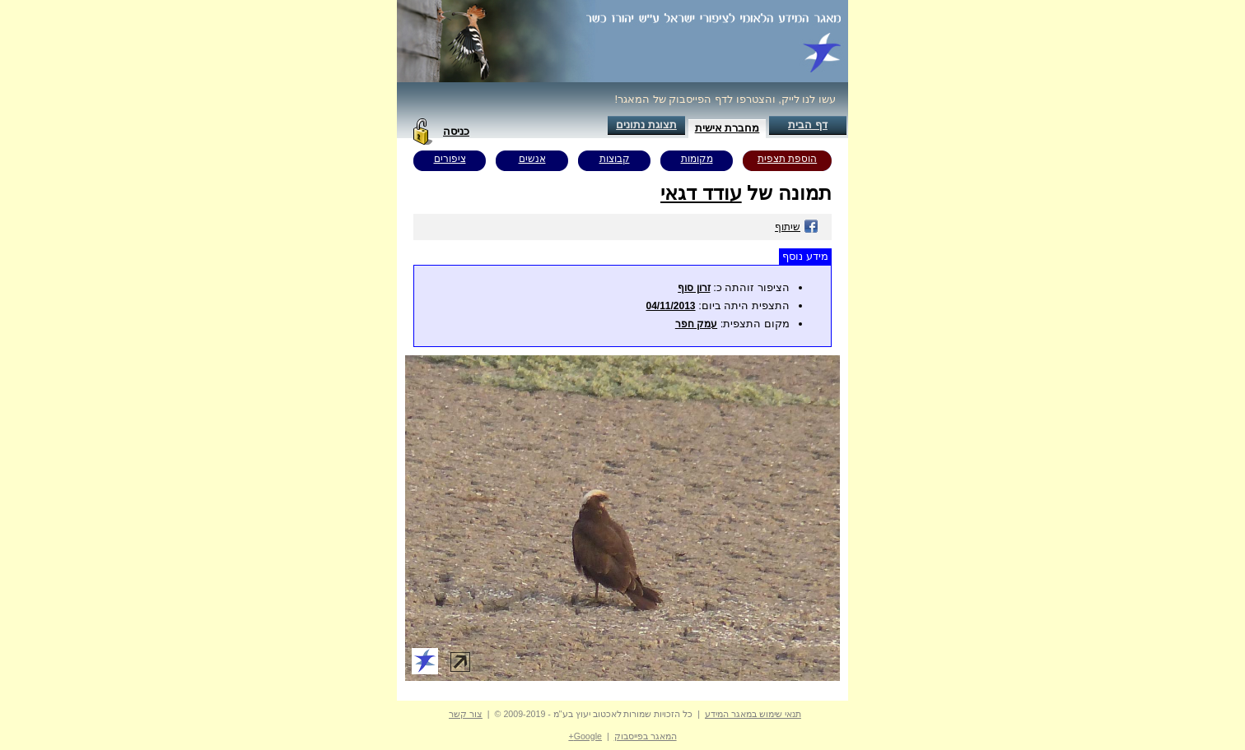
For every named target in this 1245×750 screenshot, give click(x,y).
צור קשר (466, 714)
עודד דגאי (701, 193)
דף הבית (808, 124)
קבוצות (614, 158)
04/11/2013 (670, 306)
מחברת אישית (727, 128)
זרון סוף (694, 288)
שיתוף (796, 227)
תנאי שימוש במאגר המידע (753, 714)
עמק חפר (696, 324)
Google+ (585, 736)
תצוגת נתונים (646, 124)
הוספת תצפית (787, 158)
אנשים (532, 158)
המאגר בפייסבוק (645, 736)
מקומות (697, 158)
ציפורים (450, 158)
